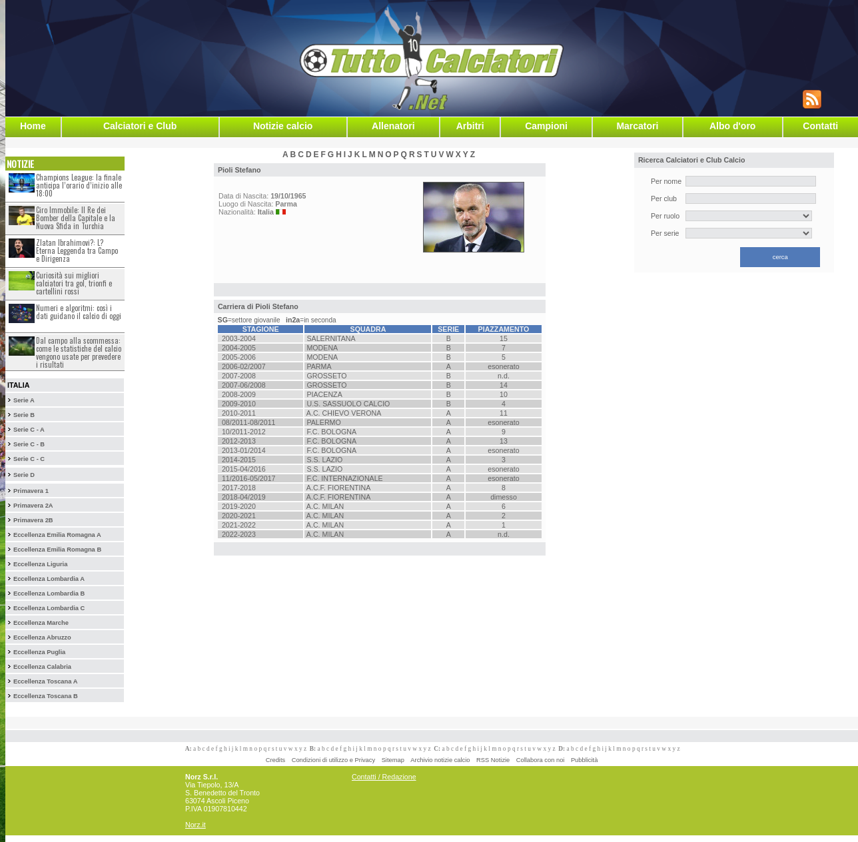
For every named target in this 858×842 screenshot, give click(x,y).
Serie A (24, 400)
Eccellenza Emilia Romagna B (57, 549)
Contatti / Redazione (384, 777)
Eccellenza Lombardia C (49, 608)
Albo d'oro (732, 126)
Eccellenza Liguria (40, 564)
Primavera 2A (33, 505)
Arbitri (470, 126)
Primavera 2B (33, 520)
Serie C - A (29, 429)
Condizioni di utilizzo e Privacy (333, 760)
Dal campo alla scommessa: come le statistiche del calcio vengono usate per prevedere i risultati (78, 352)
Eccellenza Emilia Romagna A (57, 535)
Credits (276, 760)
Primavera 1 (31, 491)
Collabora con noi (540, 760)
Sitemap (393, 760)
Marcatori (637, 126)
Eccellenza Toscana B (45, 696)
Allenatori (393, 126)
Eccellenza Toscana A (45, 681)
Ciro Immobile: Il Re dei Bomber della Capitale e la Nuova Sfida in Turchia (75, 218)
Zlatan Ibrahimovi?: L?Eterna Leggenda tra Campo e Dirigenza (77, 250)
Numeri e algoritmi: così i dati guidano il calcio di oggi (78, 312)
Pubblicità (584, 760)
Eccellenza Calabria (42, 666)
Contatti (820, 126)
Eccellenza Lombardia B (49, 593)
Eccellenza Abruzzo (42, 637)
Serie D (24, 475)
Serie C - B (29, 444)
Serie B (24, 415)
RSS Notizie (493, 760)
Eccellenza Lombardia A (49, 579)
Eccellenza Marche (41, 623)
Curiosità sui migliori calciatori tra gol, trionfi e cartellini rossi (74, 283)
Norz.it (195, 825)
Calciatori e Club (140, 126)
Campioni (546, 126)
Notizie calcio (282, 126)
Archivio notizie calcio (440, 760)
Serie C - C (29, 459)
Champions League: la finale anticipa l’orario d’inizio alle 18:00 (79, 185)
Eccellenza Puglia (39, 652)
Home (33, 126)
